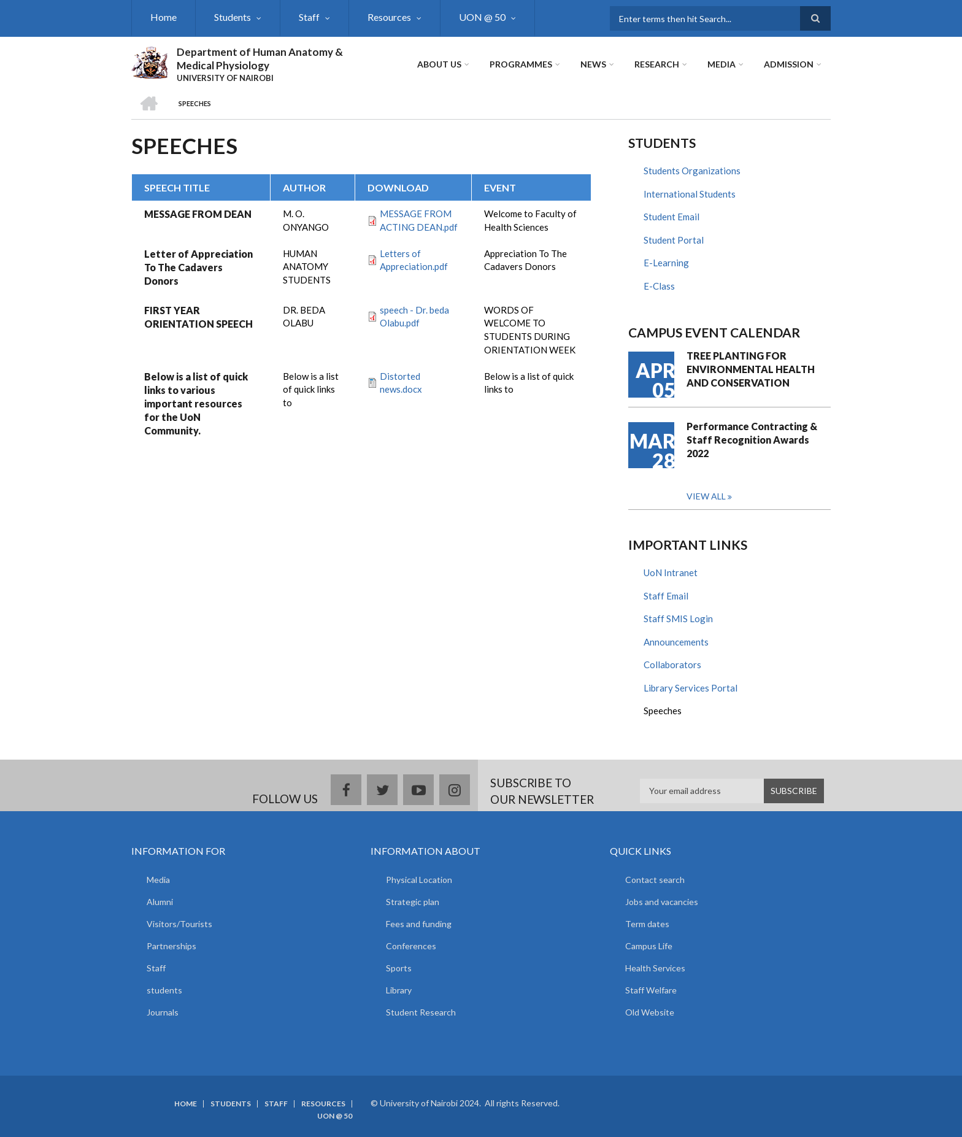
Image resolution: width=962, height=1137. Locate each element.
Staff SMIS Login (678, 618)
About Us (439, 64)
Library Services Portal (690, 687)
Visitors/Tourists (179, 924)
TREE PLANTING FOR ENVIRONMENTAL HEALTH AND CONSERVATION (751, 369)
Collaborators (672, 664)
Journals (163, 1012)
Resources (389, 17)
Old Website (649, 1012)
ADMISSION (789, 64)
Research (656, 64)
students (164, 990)
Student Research (421, 1012)
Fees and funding (419, 924)
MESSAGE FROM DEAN (198, 214)
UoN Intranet (671, 572)
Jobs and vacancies (661, 901)
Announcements (676, 641)
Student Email (671, 216)
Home (163, 17)
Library (399, 990)
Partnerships (171, 946)
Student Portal (674, 239)
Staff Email (666, 595)
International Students (690, 193)
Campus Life (648, 946)
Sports (399, 968)
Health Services (655, 968)
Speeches (663, 710)
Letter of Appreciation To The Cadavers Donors (198, 267)
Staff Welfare (651, 990)
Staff (309, 17)
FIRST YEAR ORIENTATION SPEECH (198, 317)
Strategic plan (412, 901)
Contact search (655, 879)
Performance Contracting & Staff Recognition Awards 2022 (752, 439)
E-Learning (666, 262)
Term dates (647, 924)
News (593, 64)
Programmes (521, 64)
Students (232, 17)
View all (706, 496)
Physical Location (419, 879)
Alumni (160, 901)
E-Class (659, 285)
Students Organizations (692, 170)
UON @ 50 (482, 17)
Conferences (411, 946)
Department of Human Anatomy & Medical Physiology (260, 58)
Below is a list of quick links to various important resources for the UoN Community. (196, 403)
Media (721, 64)
